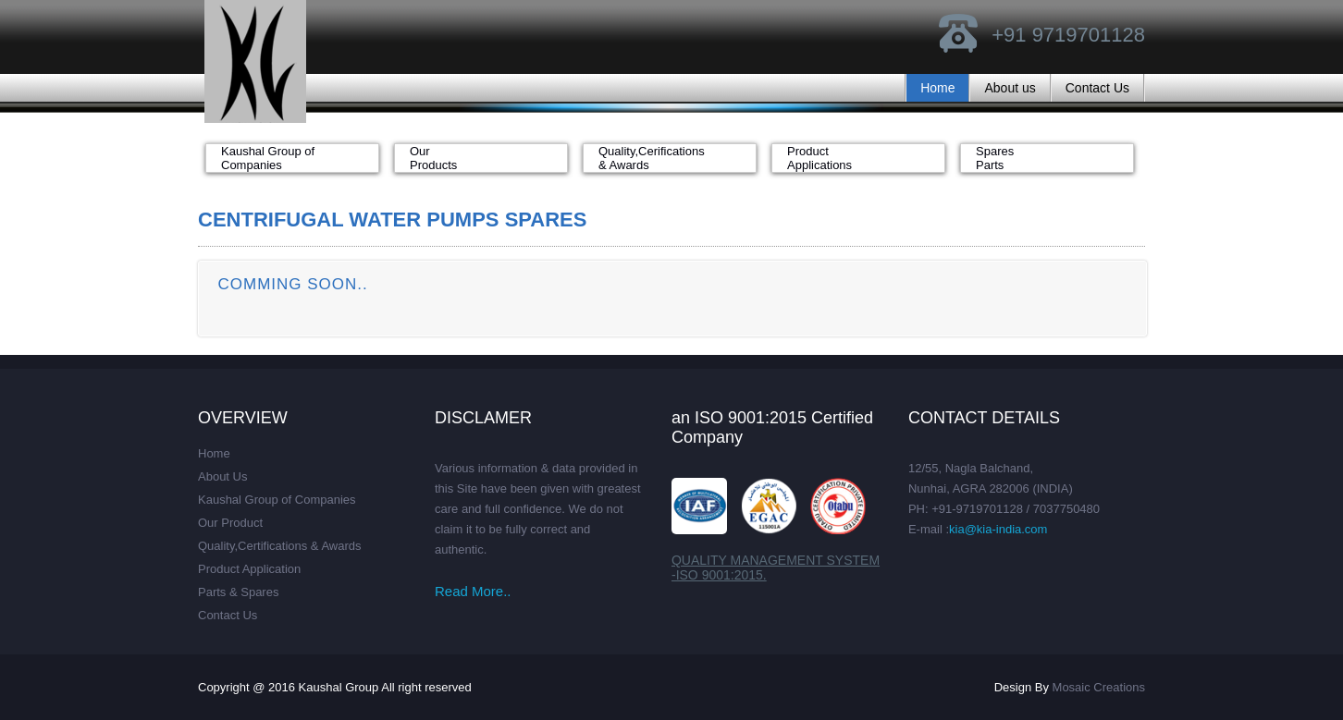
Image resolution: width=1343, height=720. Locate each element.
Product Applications (819, 158)
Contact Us (1097, 87)
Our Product (230, 523)
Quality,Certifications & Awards (280, 546)
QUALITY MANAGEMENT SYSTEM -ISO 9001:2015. (776, 567)
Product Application (249, 569)
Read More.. (473, 591)
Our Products (433, 158)
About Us (222, 476)
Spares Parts (995, 158)
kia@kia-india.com (998, 529)
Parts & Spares (238, 592)
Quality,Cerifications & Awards (651, 158)
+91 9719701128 (1068, 34)
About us (1009, 87)
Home (937, 87)
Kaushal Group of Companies (267, 158)
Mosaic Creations (1099, 687)
